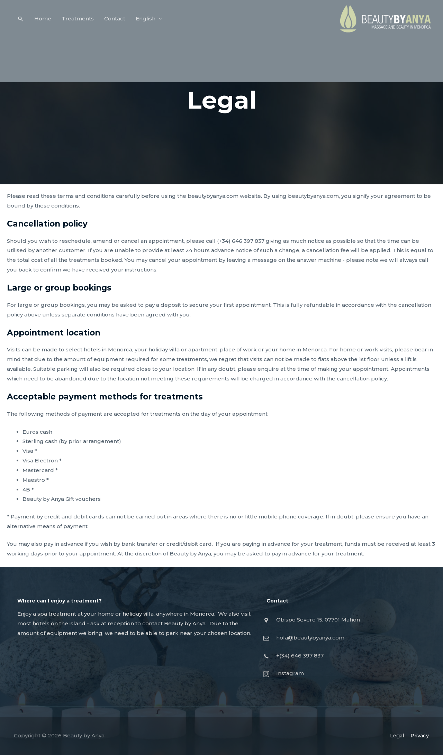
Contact (115, 20)
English (146, 20)
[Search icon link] (20, 21)
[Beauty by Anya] (379, 20)
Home (43, 20)
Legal (396, 735)
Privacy (419, 735)
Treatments (78, 20)
